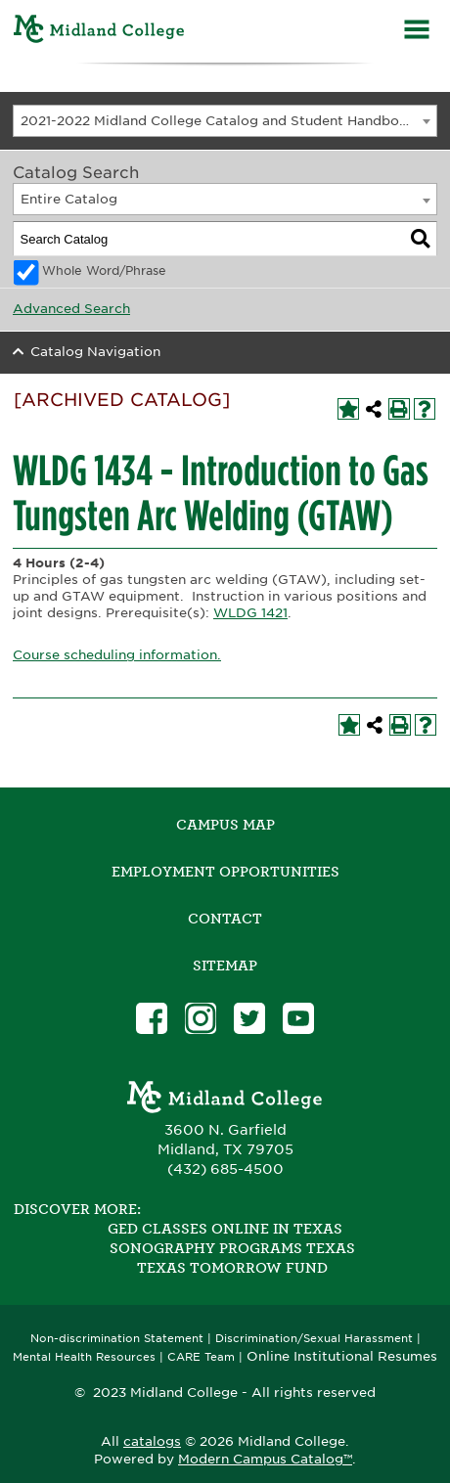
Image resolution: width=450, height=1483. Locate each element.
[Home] (99, 32)
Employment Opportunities (225, 871)
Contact (225, 918)
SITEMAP (225, 965)
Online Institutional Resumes (342, 1356)
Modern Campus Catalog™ (265, 1459)
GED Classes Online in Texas (225, 1228)
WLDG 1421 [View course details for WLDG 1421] (250, 613)
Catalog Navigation (95, 351)
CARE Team (201, 1357)
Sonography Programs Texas (232, 1248)
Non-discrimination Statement (116, 1338)
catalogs (152, 1441)
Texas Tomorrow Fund (232, 1268)
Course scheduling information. (117, 655)
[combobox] (225, 121)
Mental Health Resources (84, 1357)
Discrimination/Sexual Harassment (314, 1338)
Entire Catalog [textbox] (69, 199)
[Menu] (416, 32)
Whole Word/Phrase (104, 271)
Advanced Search (71, 308)
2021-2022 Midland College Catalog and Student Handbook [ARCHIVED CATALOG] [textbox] (229, 120)
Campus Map (225, 824)
